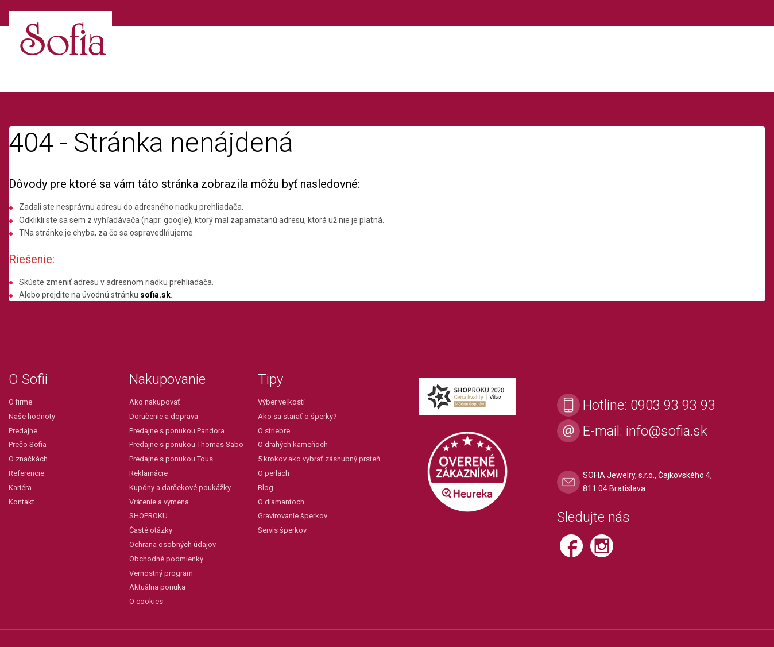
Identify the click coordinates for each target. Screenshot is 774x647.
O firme (20, 402)
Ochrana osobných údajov (172, 544)
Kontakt (21, 502)
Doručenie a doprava (163, 416)
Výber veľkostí (281, 402)
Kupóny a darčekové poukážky (180, 487)
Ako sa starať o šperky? (297, 416)
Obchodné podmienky (166, 558)
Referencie (26, 473)
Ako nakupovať (154, 402)
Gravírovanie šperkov (292, 515)
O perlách (273, 473)
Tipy (270, 379)
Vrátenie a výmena (159, 502)
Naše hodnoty (32, 416)
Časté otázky (150, 530)
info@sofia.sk (666, 431)
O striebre (274, 430)
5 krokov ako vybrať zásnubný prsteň (319, 459)
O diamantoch (281, 502)
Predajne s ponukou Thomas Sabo (186, 444)
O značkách (28, 459)
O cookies (146, 601)
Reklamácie (148, 473)
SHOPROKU (148, 515)
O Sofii (28, 379)
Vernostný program (161, 573)
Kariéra (20, 487)
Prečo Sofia (28, 444)
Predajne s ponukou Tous (171, 459)
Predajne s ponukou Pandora (177, 430)
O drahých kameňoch (293, 444)
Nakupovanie (167, 379)
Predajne (23, 430)
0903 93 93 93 (672, 405)
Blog (265, 487)
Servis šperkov (282, 530)
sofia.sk (155, 294)
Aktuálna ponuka (157, 587)
